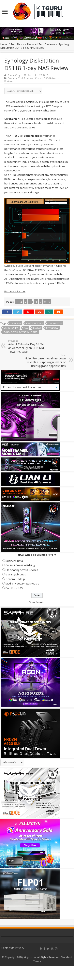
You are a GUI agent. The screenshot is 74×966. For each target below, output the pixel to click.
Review (37, 327)
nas (26, 327)
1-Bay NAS (15, 323)
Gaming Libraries (16, 574)
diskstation (55, 323)
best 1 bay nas (34, 323)
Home (3, 44)
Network (54, 78)
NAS (46, 78)
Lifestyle (38, 78)
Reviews (8, 80)
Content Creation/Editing (20, 565)
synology (52, 327)
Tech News (17, 44)
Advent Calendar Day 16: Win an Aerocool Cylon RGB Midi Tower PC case (28, 346)
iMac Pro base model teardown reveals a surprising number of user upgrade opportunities (45, 360)
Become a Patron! (14, 291)
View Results (37, 602)
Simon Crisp (14, 75)
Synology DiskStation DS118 (20, 332)
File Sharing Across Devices (22, 570)
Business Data (14, 561)
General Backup (15, 579)
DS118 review (11, 327)
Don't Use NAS (14, 588)
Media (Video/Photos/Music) (22, 583)
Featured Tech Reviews (41, 44)
